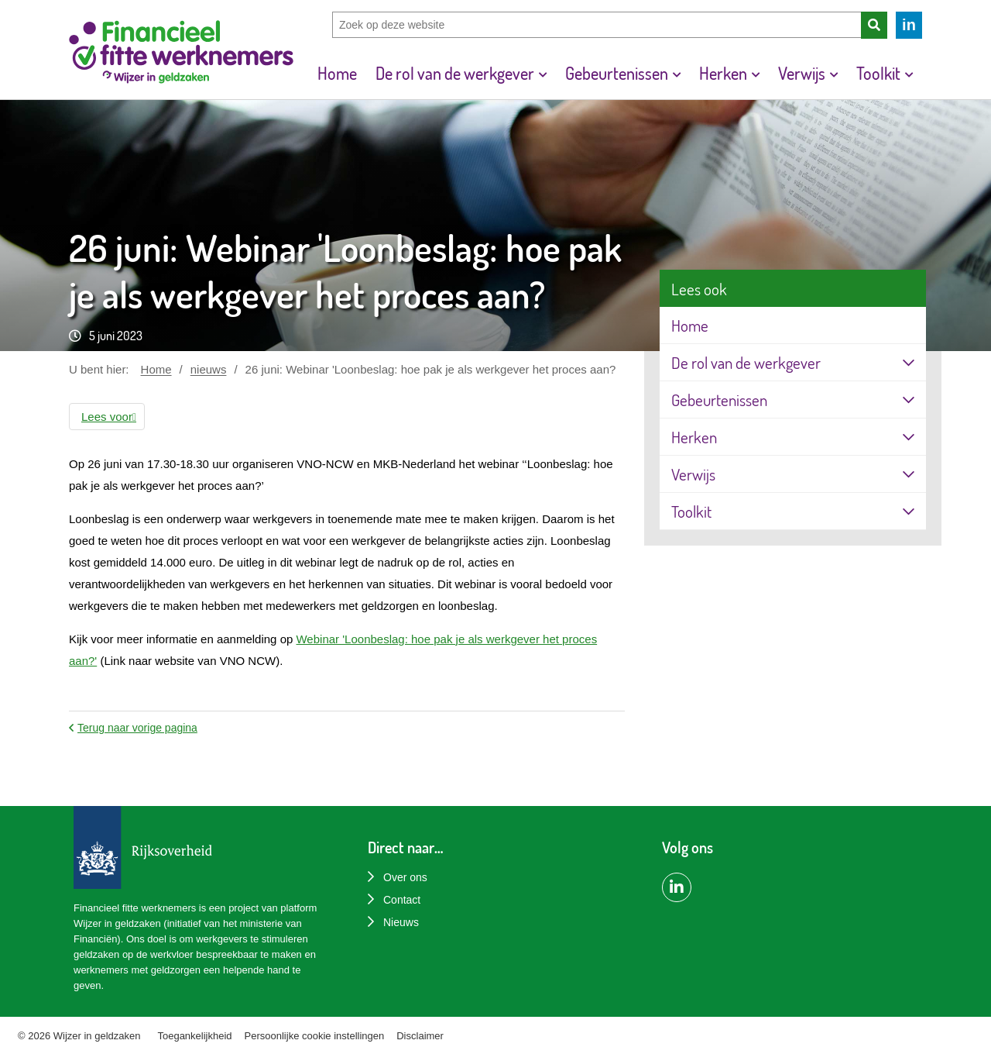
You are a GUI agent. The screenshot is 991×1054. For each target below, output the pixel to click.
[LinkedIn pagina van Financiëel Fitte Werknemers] (676, 887)
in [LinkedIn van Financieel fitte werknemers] (909, 24)
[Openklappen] (908, 362)
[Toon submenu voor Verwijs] (834, 73)
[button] (107, 416)
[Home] (181, 54)
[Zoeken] (874, 25)
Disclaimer (420, 1036)
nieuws (208, 369)
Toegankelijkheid (194, 1036)
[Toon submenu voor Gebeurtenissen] (677, 73)
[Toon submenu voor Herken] (755, 73)
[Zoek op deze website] (596, 25)
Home (156, 369)
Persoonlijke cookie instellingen (315, 1036)
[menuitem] (337, 73)
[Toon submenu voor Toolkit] (909, 73)
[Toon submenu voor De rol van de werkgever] (543, 73)
